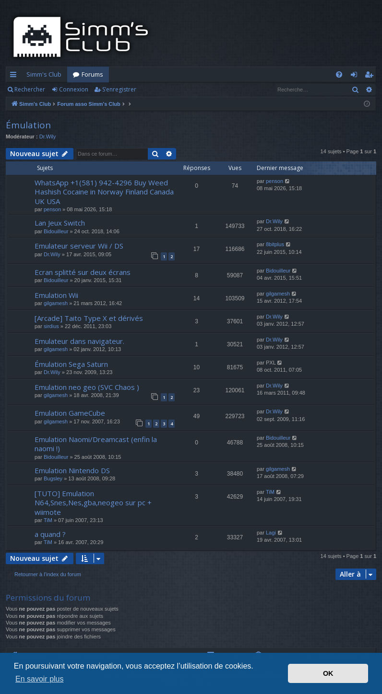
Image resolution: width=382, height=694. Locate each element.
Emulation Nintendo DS (72, 470)
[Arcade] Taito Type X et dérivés (89, 318)
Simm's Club (43, 74)
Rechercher (29, 89)
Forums (92, 74)
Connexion (73, 89)
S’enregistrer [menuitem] (370, 76)
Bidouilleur (56, 231)
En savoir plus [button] (39, 679)
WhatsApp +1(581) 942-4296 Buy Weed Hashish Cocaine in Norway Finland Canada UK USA (104, 192)
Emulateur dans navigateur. (79, 341)
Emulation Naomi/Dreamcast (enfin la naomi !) (96, 443)
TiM (48, 520)
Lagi (271, 532)
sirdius (51, 326)
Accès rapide (15, 76)
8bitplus (275, 244)
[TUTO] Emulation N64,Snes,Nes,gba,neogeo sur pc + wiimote (93, 503)
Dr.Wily (47, 136)
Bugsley (53, 478)
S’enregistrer (119, 89)
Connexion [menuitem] (355, 76)
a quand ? (50, 534)
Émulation (28, 125)
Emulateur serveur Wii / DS (79, 245)
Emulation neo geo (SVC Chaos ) (87, 387)
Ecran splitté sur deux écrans (83, 272)
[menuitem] (339, 74)
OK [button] (328, 673)
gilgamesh (56, 303)
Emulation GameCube (70, 413)
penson (52, 209)
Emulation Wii (56, 295)
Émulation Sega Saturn (71, 364)
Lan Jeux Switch (60, 223)
